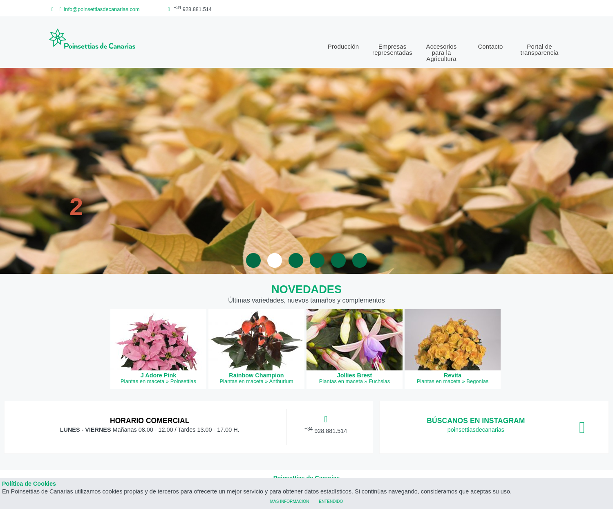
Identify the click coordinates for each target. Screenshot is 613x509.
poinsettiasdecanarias (475, 429)
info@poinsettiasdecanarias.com (98, 9)
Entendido (331, 501)
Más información (289, 501)
